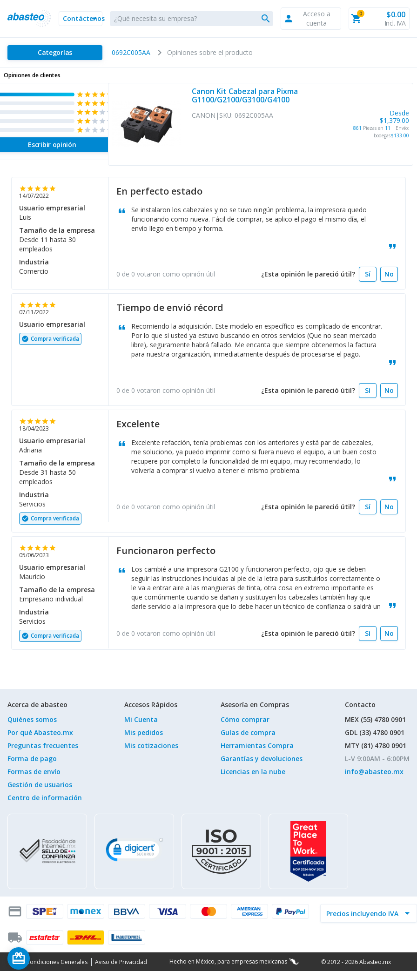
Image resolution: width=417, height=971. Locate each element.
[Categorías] (54, 52)
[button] (80, 18)
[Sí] (368, 274)
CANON (203, 115)
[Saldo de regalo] (47, 958)
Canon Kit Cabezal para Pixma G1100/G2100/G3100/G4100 (245, 95)
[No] (389, 274)
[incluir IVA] (363, 913)
